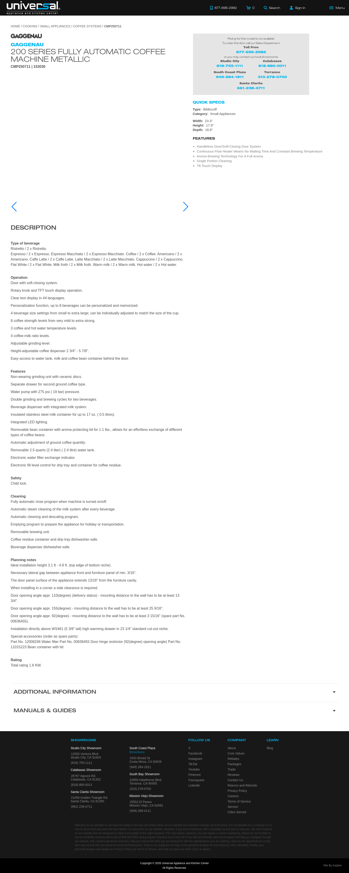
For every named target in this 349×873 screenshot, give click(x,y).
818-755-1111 (230, 66)
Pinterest (195, 775)
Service (233, 807)
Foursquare (197, 780)
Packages (234, 764)
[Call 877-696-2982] (223, 8)
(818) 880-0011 (81, 785)
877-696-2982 (251, 52)
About (232, 748)
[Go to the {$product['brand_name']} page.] (26, 36)
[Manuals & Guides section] (174, 711)
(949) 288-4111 (140, 811)
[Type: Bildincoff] (265, 109)
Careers (233, 796)
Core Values (236, 753)
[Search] (272, 8)
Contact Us (235, 780)
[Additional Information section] (174, 692)
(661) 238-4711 (81, 806)
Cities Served (237, 812)
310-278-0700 (272, 77)
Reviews (233, 775)
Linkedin (194, 785)
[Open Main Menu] (337, 8)
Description (33, 228)
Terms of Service (239, 801)
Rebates (233, 759)
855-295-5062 (130, 837)
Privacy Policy (237, 791)
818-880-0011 (272, 66)
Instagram (195, 759)
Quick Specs (209, 102)
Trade (232, 769)
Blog (270, 748)
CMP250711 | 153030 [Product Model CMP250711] (28, 66)
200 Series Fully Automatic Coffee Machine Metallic (88, 55)
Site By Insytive (332, 865)
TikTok (193, 764)
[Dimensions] (265, 125)
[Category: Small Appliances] (265, 114)
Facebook (195, 753)
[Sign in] (297, 8)
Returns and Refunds (242, 785)
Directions (137, 752)
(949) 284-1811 (140, 767)
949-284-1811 (230, 77)
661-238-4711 (251, 88)
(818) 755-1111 (81, 763)
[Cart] (250, 8)
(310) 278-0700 (140, 789)
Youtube (194, 769)
